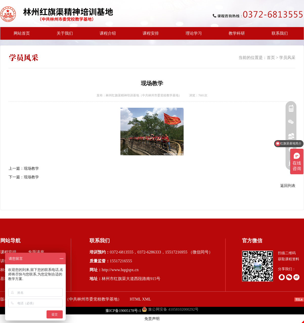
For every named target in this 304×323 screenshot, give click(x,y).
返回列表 (287, 186)
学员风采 (287, 57)
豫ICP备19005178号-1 (123, 311)
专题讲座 (36, 252)
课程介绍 (106, 35)
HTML (135, 299)
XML (146, 299)
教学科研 (235, 35)
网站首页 (22, 33)
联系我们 (280, 33)
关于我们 (63, 35)
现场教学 (31, 168)
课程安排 (149, 35)
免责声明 (152, 319)
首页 (271, 57)
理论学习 (194, 33)
